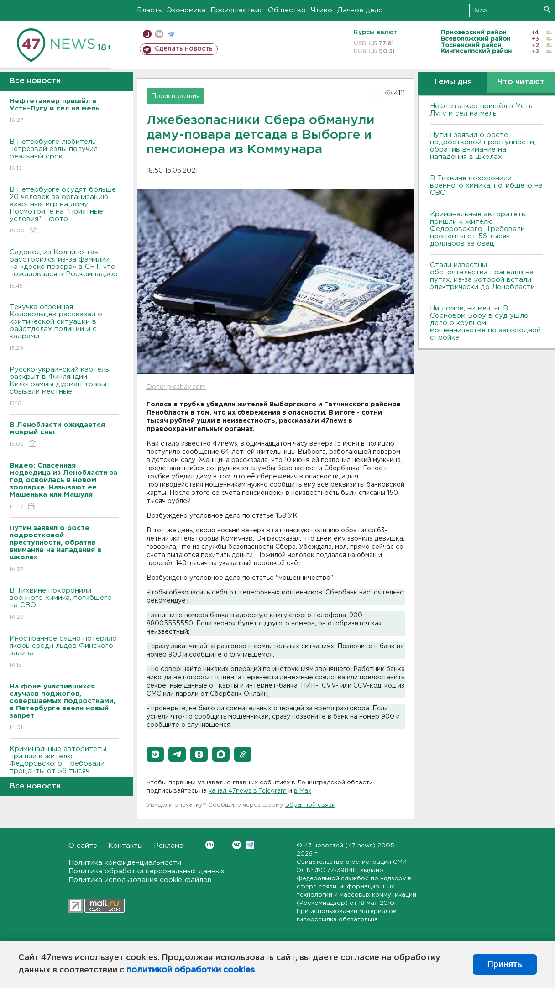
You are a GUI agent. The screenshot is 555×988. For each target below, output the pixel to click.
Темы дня (452, 82)
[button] (155, 754)
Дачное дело (360, 10)
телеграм (171, 34)
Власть (149, 10)
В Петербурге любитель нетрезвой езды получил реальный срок (64, 155)
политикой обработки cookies (190, 970)
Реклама (168, 846)
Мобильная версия (147, 34)
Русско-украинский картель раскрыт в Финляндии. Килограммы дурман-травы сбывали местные (64, 387)
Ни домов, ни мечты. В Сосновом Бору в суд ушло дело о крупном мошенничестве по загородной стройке (485, 323)
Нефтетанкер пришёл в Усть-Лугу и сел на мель (482, 109)
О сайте (82, 846)
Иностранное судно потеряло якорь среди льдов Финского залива (64, 652)
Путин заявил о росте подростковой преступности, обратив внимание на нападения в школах (482, 146)
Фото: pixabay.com (176, 387)
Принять (504, 964)
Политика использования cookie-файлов (140, 880)
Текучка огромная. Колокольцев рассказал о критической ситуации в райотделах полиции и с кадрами (64, 328)
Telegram (250, 845)
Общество (287, 10)
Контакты (125, 846)
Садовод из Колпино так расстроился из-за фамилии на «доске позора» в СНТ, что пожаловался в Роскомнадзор (64, 269)
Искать (547, 9)
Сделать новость (184, 49)
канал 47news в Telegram (248, 791)
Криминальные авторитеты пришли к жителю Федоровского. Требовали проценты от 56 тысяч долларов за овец (64, 770)
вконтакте (159, 34)
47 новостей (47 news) (340, 845)
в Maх (302, 791)
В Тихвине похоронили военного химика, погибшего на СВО (64, 604)
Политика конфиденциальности (124, 863)
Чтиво (321, 10)
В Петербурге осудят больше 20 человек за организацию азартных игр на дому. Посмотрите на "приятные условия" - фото (64, 211)
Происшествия (236, 10)
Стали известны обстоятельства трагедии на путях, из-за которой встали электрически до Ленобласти (482, 276)
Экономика (186, 10)
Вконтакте (209, 845)
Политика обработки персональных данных (146, 871)
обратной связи (310, 805)
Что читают (521, 82)
